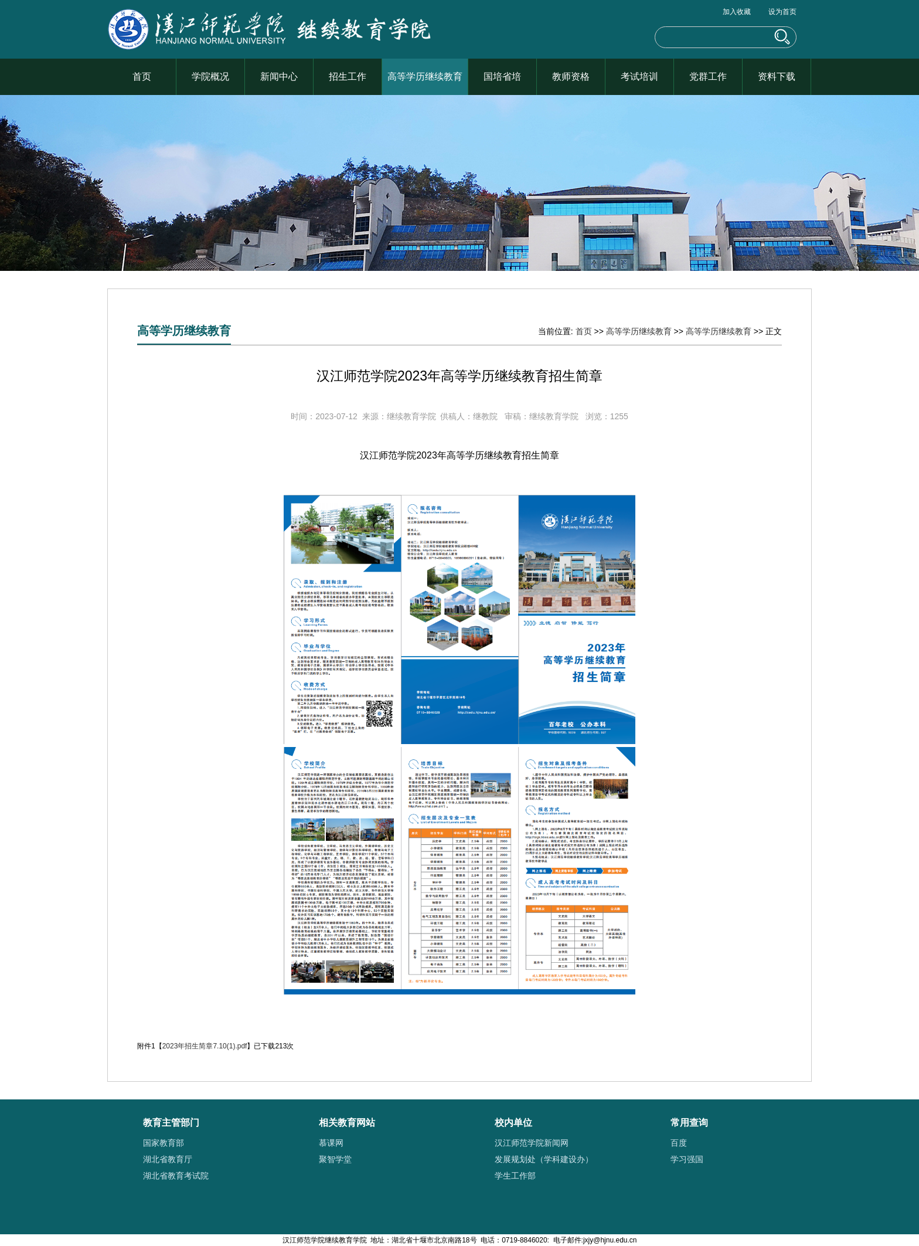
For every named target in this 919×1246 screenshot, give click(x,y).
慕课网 (331, 1142)
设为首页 (782, 12)
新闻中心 (279, 77)
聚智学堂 (335, 1159)
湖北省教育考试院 (176, 1175)
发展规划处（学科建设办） (544, 1159)
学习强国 (686, 1159)
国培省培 (502, 77)
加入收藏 (737, 12)
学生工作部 (515, 1175)
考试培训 (639, 77)
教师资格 (571, 77)
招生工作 (347, 77)
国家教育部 (163, 1142)
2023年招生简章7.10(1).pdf (204, 1046)
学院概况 (210, 77)
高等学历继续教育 (424, 77)
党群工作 (708, 77)
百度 (678, 1142)
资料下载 (776, 77)
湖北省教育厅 (167, 1159)
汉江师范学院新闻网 (532, 1142)
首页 (141, 77)
